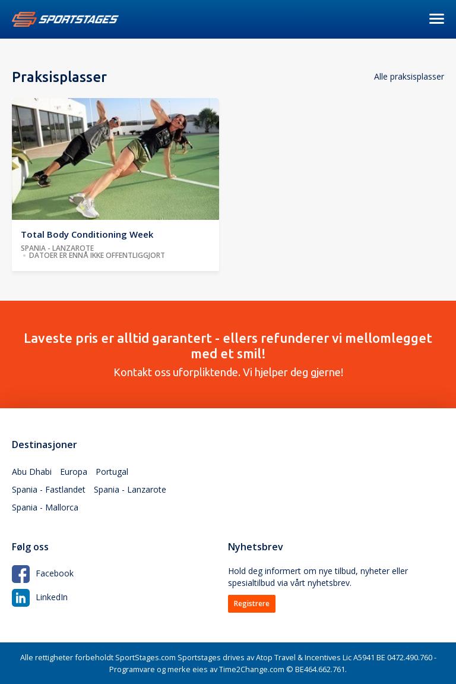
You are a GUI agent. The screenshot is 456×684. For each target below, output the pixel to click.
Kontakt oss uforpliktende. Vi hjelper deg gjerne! (228, 354)
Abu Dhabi (32, 471)
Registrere (252, 603)
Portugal (112, 471)
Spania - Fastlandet (49, 489)
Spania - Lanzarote (130, 489)
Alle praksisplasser (409, 76)
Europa (73, 471)
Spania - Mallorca (45, 507)
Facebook (43, 573)
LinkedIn (40, 597)
